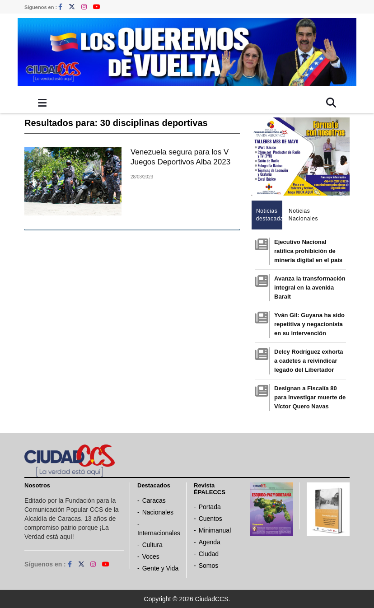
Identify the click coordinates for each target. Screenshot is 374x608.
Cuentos (210, 518)
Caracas (154, 500)
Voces (150, 556)
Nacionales (157, 512)
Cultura (152, 544)
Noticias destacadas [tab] (269, 215)
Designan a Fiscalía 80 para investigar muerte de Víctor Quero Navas (310, 397)
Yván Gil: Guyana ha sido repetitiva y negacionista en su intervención (309, 324)
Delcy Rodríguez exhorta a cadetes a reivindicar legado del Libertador (308, 360)
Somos (209, 565)
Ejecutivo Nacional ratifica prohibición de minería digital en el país (308, 251)
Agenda (209, 542)
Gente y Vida (160, 568)
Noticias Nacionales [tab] (302, 215)
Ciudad (209, 553)
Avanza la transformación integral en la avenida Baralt (310, 287)
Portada (210, 506)
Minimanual (215, 530)
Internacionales (158, 533)
